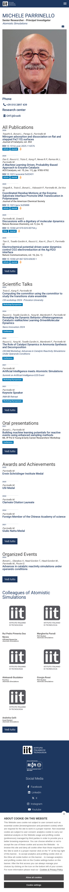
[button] (63, 26)
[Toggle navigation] (65, 4)
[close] (64, 814)
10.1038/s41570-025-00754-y (19, 228)
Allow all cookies (34, 877)
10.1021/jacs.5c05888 (15, 205)
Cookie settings (33, 885)
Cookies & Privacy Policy (51, 869)
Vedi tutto (9, 271)
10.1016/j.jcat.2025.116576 (18, 146)
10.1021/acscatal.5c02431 (18, 174)
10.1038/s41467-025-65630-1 (19, 259)
